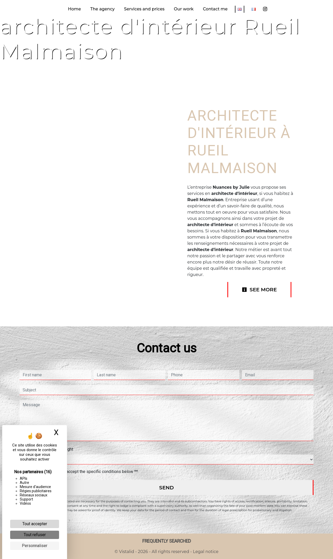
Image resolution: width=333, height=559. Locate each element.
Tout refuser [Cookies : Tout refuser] (35, 534)
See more (259, 289)
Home (74, 8)
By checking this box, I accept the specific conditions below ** (81, 471)
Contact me (215, 8)
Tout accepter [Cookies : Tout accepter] (34, 523)
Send (166, 487)
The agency (102, 8)
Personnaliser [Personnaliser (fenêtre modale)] (34, 545)
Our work (184, 8)
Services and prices (144, 8)
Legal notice (205, 551)
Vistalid (126, 551)
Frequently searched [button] (166, 541)
